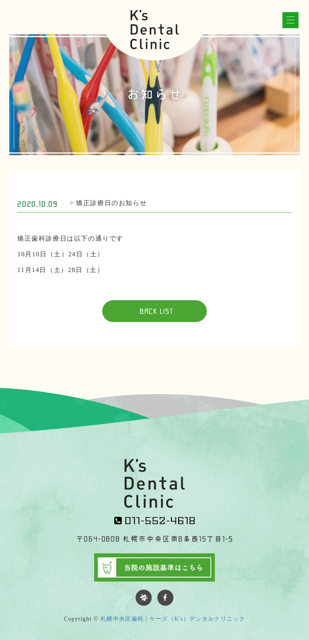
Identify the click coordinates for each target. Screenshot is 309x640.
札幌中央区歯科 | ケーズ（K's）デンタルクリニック (173, 619)
